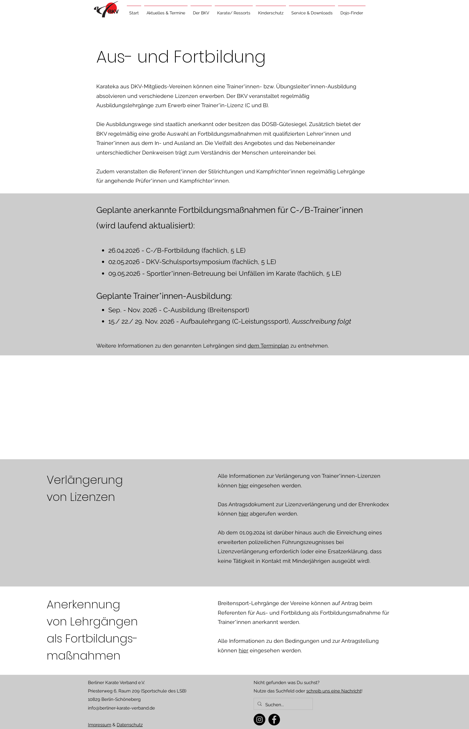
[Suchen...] (282, 704)
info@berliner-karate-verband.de (121, 708)
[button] (166, 10)
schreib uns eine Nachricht (333, 691)
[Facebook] (274, 719)
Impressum (99, 725)
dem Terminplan (268, 345)
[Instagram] (259, 719)
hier (243, 485)
